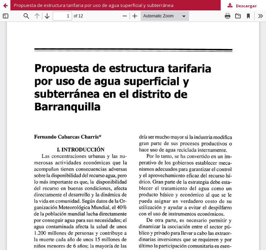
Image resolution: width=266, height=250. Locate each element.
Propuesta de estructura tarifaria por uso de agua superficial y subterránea (94, 5)
